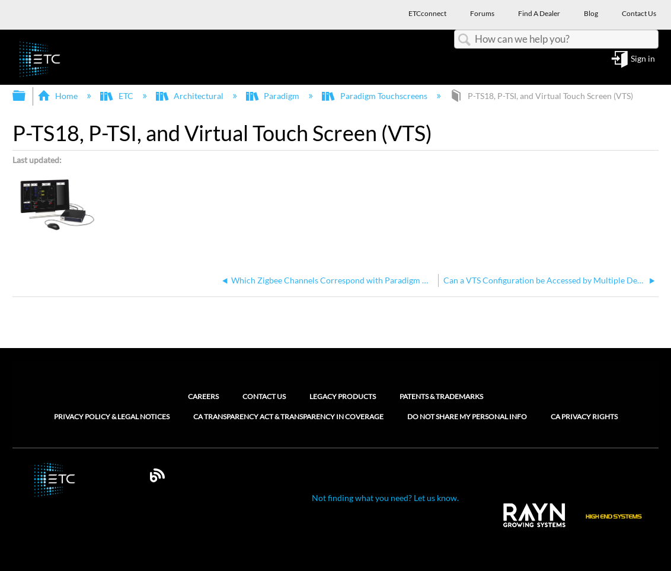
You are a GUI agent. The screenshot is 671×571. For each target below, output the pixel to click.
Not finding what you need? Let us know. (385, 498)
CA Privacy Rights (584, 417)
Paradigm (273, 96)
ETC (117, 96)
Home (58, 96)
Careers (203, 396)
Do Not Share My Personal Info (467, 417)
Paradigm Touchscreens (375, 96)
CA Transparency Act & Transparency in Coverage (288, 417)
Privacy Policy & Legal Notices (112, 417)
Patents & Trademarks (441, 396)
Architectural (190, 96)
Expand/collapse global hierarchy (26, 96)
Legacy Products (342, 396)
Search (464, 40)
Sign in (643, 59)
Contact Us (264, 396)
